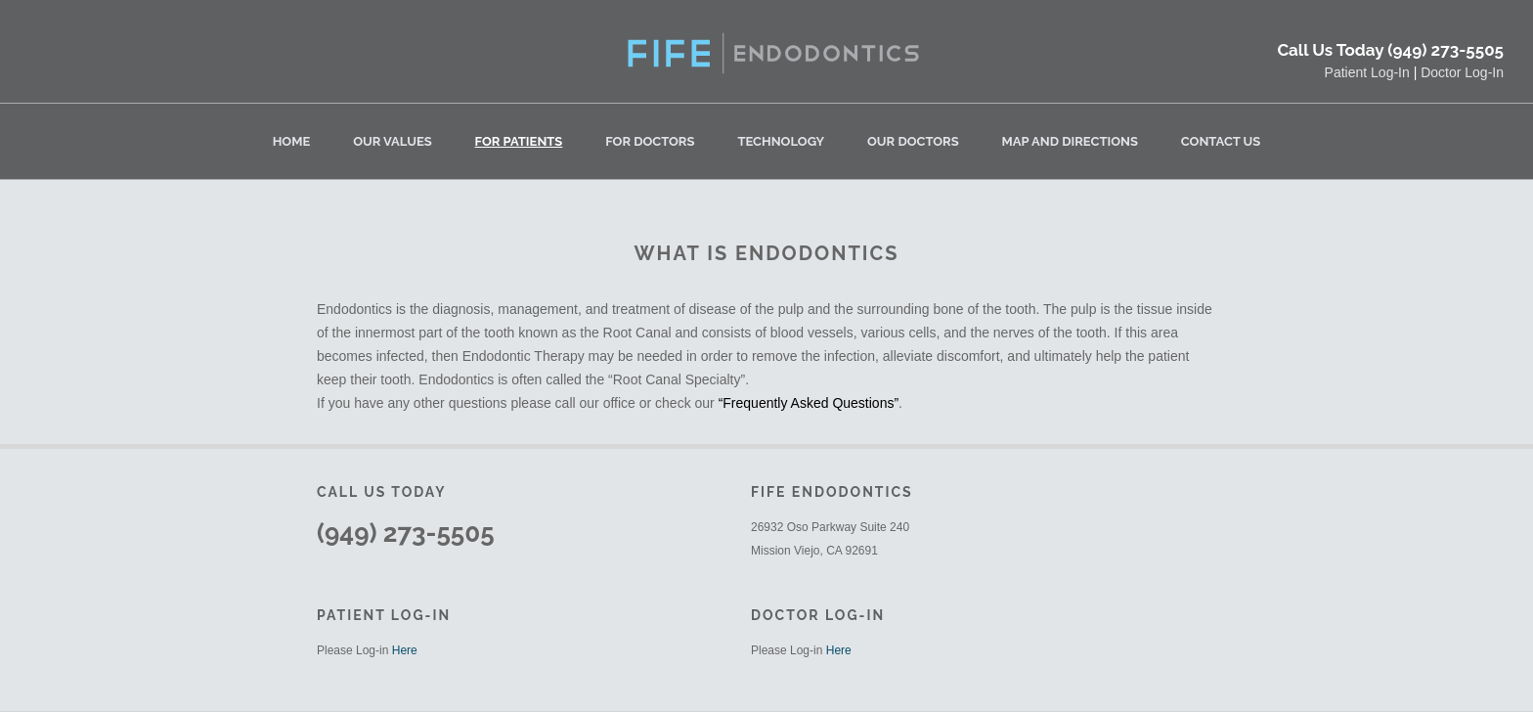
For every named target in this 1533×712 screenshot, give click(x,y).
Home (292, 141)
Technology (780, 141)
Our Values (392, 141)
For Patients (519, 141)
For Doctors (649, 141)
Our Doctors (913, 141)
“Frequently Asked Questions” (808, 403)
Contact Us (1221, 141)
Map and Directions (1070, 141)
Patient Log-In (1367, 72)
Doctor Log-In (1462, 72)
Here (404, 650)
